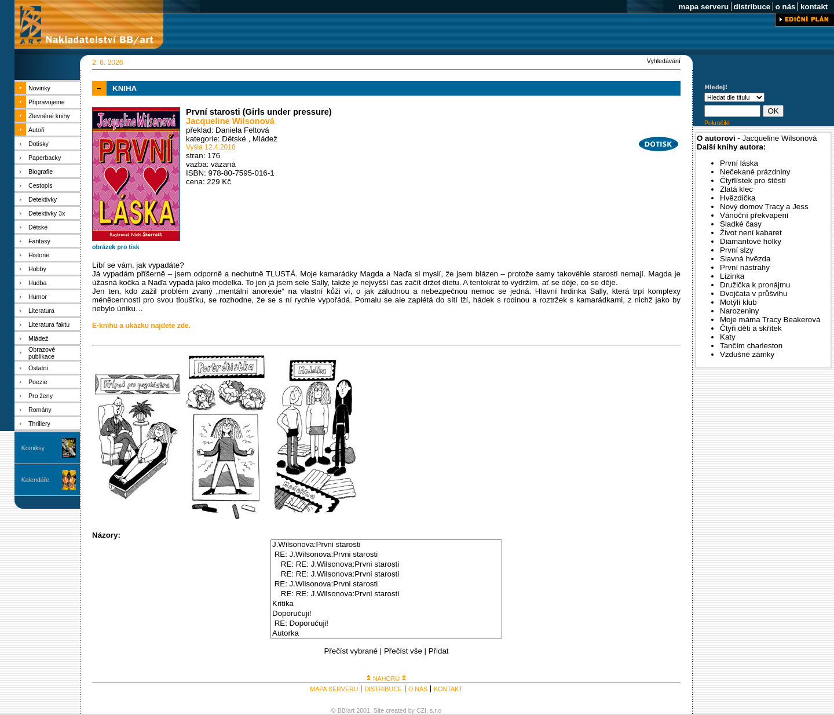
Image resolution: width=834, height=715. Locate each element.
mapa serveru (703, 6)
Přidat (439, 651)
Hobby (37, 268)
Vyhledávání (664, 60)
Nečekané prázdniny (755, 171)
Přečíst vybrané (351, 651)
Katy (728, 337)
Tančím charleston (751, 345)
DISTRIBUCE (383, 688)
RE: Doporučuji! (386, 624)
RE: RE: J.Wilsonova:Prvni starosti (386, 565)
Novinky (39, 88)
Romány (40, 409)
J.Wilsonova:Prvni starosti (386, 545)
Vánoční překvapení (754, 215)
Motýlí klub (738, 302)
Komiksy (33, 447)
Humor (37, 296)
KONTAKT (448, 688)
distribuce (752, 6)
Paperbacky (44, 157)
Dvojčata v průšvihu (753, 293)
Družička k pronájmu (755, 284)
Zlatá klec (736, 189)
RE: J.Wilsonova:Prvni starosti (386, 555)
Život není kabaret (751, 232)
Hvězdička (737, 198)
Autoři (36, 129)
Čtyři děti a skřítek (751, 328)
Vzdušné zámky (747, 354)
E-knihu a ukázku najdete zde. (141, 326)
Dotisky (38, 143)
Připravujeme (46, 102)
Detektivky (42, 199)
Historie (38, 254)
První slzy (736, 250)
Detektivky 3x (46, 213)
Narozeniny (739, 311)
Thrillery (39, 423)
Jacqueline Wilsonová (230, 121)
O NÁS (417, 688)
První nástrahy (745, 267)
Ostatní (38, 367)
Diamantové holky (750, 241)
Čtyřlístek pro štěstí (753, 180)
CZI (421, 710)
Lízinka (732, 276)
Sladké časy (741, 224)
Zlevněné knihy (49, 115)
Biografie (40, 171)
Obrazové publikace (41, 353)
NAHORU (386, 678)
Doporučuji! (386, 614)
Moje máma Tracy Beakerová (770, 319)
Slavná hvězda (745, 258)
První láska (739, 163)
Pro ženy (40, 395)
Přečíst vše (403, 651)
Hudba (37, 282)
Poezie (37, 381)
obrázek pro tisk (116, 246)
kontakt (814, 6)
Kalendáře (35, 479)
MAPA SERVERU (334, 688)
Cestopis (40, 185)
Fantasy (39, 241)
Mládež (38, 338)
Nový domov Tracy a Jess (764, 206)
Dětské (37, 227)
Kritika (386, 604)
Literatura (41, 310)
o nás (785, 6)
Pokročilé (717, 122)
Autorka (386, 634)
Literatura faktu (49, 324)
